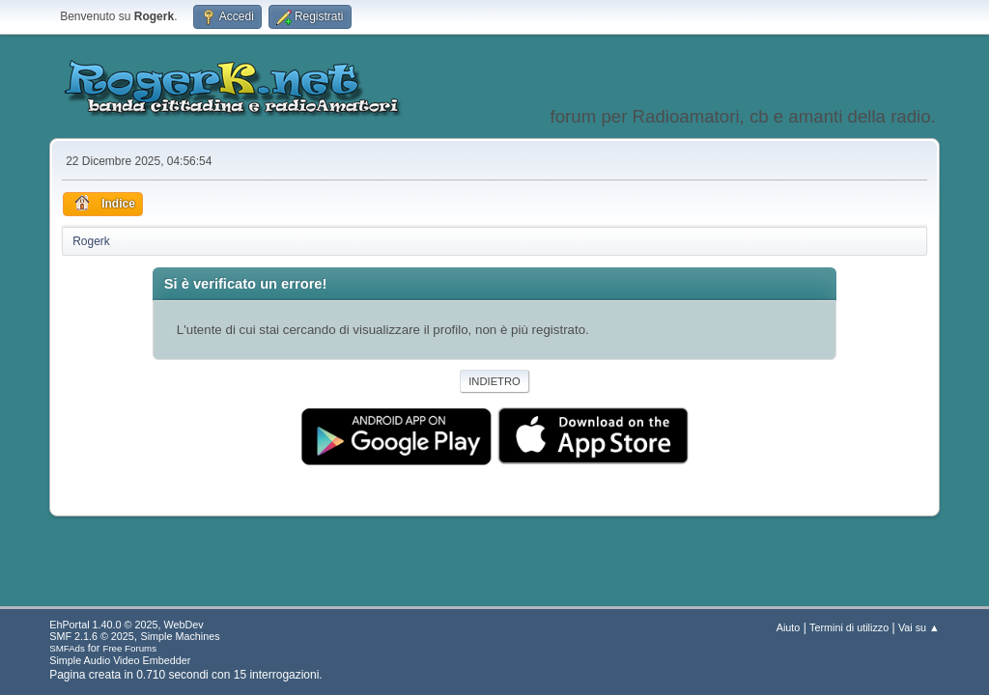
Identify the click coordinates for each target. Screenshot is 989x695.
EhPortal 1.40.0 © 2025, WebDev (126, 624)
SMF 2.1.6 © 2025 (91, 636)
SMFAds (67, 648)
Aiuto (789, 627)
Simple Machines (180, 636)
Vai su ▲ (919, 627)
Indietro (494, 381)
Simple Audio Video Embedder (119, 660)
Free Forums (129, 648)
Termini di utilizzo (849, 627)
